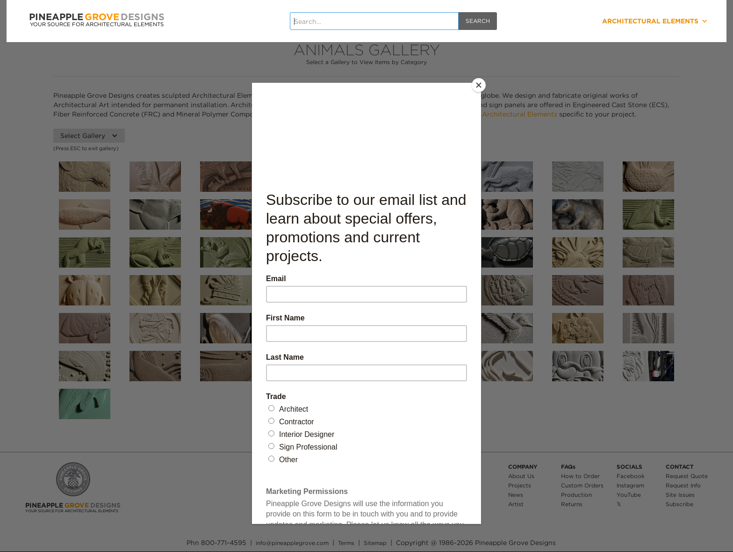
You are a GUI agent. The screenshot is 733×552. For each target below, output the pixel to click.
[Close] (479, 85)
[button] (620, 21)
